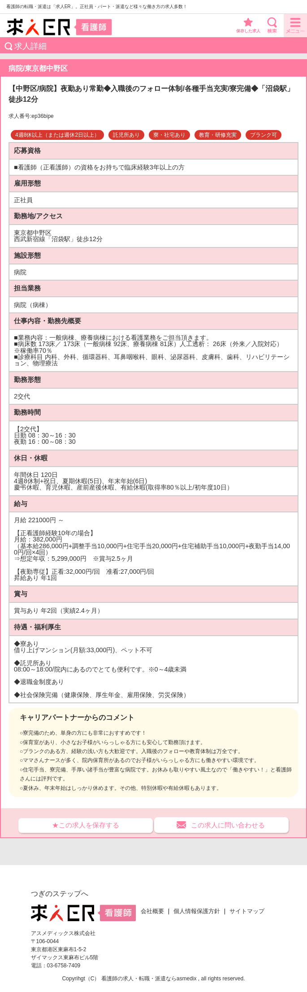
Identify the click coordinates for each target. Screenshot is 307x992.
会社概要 (152, 911)
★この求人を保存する (85, 825)
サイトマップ (246, 911)
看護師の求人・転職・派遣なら (139, 978)
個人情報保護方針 (196, 911)
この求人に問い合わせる (228, 825)
